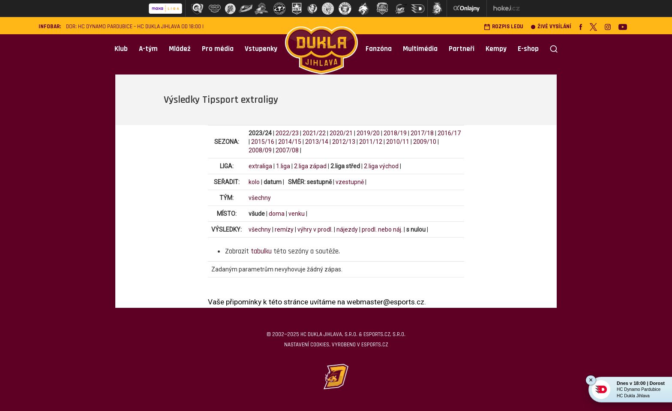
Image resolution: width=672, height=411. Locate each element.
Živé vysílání (551, 26)
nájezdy (347, 229)
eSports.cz (374, 344)
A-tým (148, 49)
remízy (284, 229)
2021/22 (314, 133)
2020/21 (341, 133)
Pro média (218, 49)
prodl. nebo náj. (382, 229)
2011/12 (370, 141)
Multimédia (420, 49)
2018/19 (395, 133)
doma (277, 213)
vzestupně (350, 182)
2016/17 (449, 133)
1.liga (283, 166)
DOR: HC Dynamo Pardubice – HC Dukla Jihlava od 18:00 (133, 26)
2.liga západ (310, 166)
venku (296, 213)
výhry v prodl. (315, 229)
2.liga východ (381, 166)
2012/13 (343, 141)
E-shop (528, 49)
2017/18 (422, 133)
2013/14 (316, 141)
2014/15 (289, 141)
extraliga (260, 166)
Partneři (461, 49)
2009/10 (424, 141)
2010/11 (397, 141)
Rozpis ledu (503, 26)
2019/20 (368, 133)
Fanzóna (379, 49)
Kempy (496, 49)
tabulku (261, 251)
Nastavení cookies (306, 344)
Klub (121, 49)
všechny (260, 197)
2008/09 (260, 150)
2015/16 (262, 141)
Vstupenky (261, 49)
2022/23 (287, 133)
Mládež (180, 49)
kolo (254, 182)
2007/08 (287, 150)
